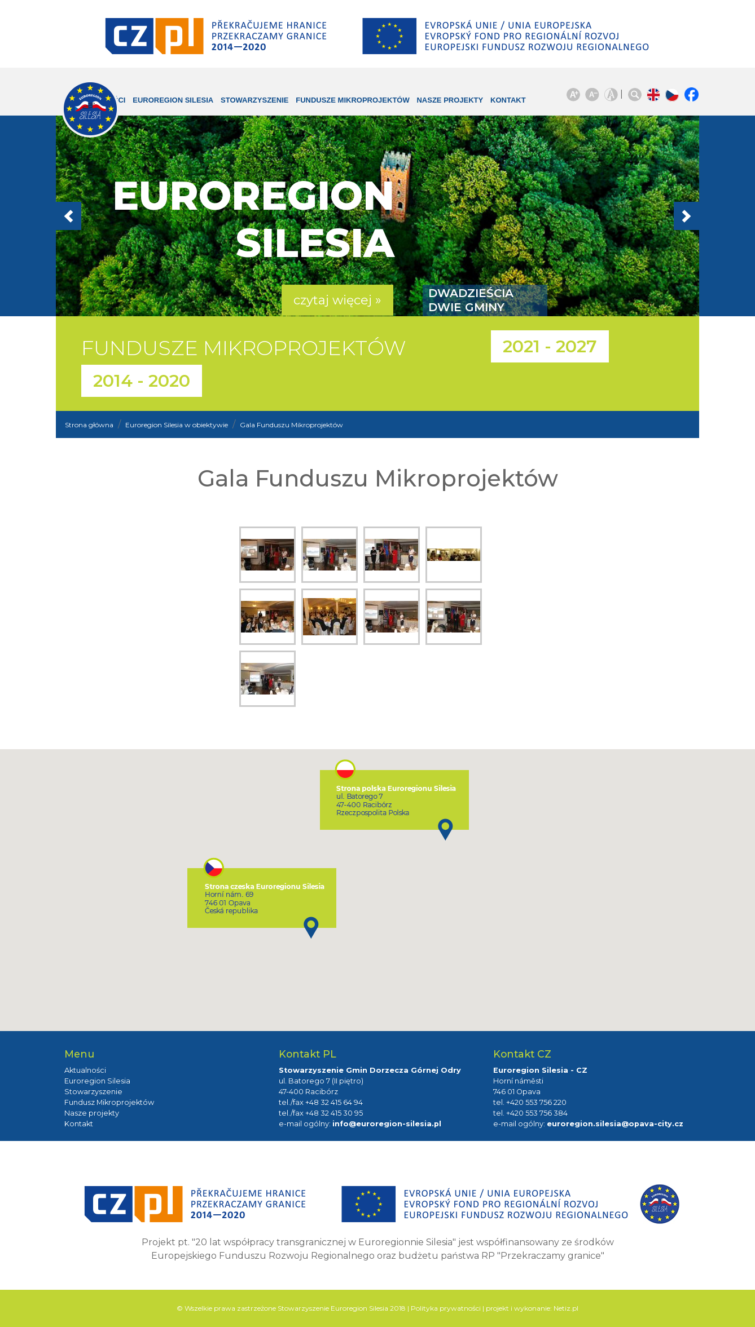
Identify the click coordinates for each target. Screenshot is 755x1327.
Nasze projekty (432, 106)
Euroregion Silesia (166, 106)
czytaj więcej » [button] (337, 300)
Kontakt (499, 100)
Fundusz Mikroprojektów (109, 1102)
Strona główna (89, 425)
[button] (104, 216)
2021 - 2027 (550, 346)
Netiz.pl (566, 1308)
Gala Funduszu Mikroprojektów (291, 425)
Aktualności (85, 1070)
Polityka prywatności (446, 1308)
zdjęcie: (270, 557)
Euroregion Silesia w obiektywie (176, 425)
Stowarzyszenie (257, 100)
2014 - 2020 (141, 380)
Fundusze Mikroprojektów (334, 106)
